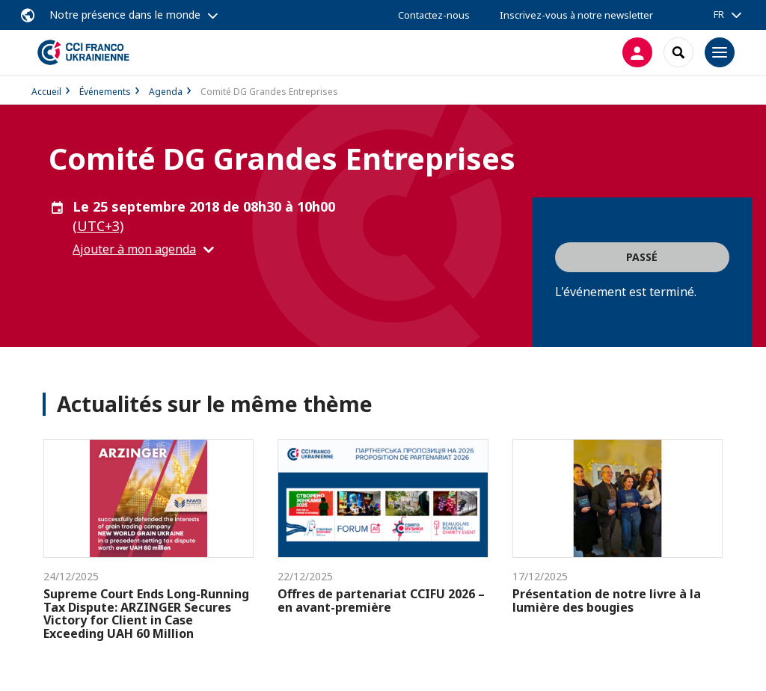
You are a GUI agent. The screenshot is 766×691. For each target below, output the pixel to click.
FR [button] (719, 14)
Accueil (46, 91)
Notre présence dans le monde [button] (124, 14)
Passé (642, 257)
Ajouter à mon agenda (134, 249)
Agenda (166, 91)
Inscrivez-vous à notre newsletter (576, 15)
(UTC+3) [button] (98, 226)
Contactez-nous (434, 15)
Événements (105, 91)
